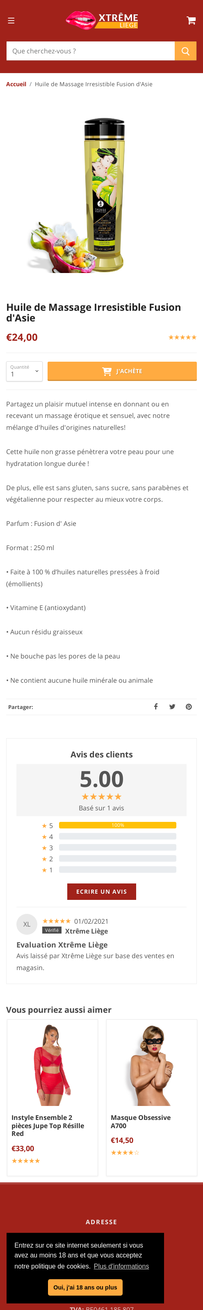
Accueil (16, 84)
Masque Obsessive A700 (141, 955)
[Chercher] (91, 50)
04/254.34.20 (108, 1117)
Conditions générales (104, 1210)
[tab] (101, 659)
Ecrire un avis (101, 726)
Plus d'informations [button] (121, 1266)
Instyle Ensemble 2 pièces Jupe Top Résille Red (47, 960)
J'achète (122, 206)
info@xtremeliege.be (112, 1130)
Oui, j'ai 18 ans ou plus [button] (85, 1287)
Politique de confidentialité (104, 1223)
